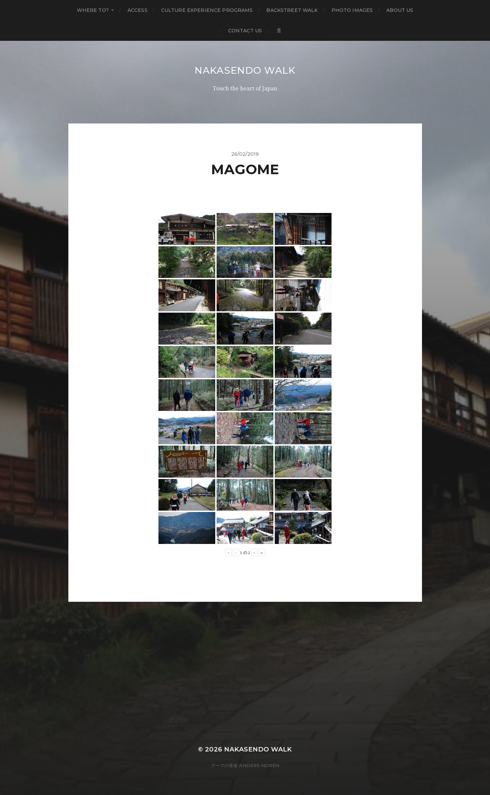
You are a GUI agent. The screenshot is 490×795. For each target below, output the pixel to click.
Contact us (245, 31)
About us (399, 10)
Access (138, 10)
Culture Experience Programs (207, 10)
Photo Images (352, 10)
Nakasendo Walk (245, 70)
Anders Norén (259, 765)
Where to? (93, 10)
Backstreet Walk (292, 10)
